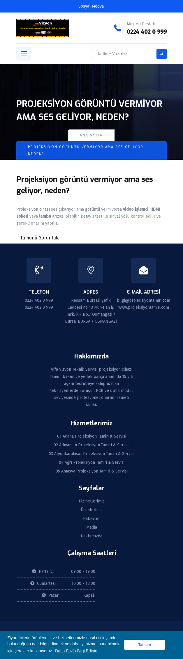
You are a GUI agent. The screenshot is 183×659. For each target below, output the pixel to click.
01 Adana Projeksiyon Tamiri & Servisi (91, 436)
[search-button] (161, 54)
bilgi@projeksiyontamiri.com (143, 300)
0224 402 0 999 (147, 31)
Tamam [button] (144, 645)
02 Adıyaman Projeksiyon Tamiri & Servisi (91, 445)
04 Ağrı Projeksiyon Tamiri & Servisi (91, 463)
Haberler (91, 519)
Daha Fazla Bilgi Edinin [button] (76, 651)
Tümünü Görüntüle (40, 238)
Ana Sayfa (91, 135)
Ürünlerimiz (92, 510)
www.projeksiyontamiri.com (143, 307)
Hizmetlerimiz (91, 501)
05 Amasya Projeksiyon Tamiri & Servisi (92, 471)
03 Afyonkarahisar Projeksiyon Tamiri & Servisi (91, 454)
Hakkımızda (91, 536)
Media (91, 527)
